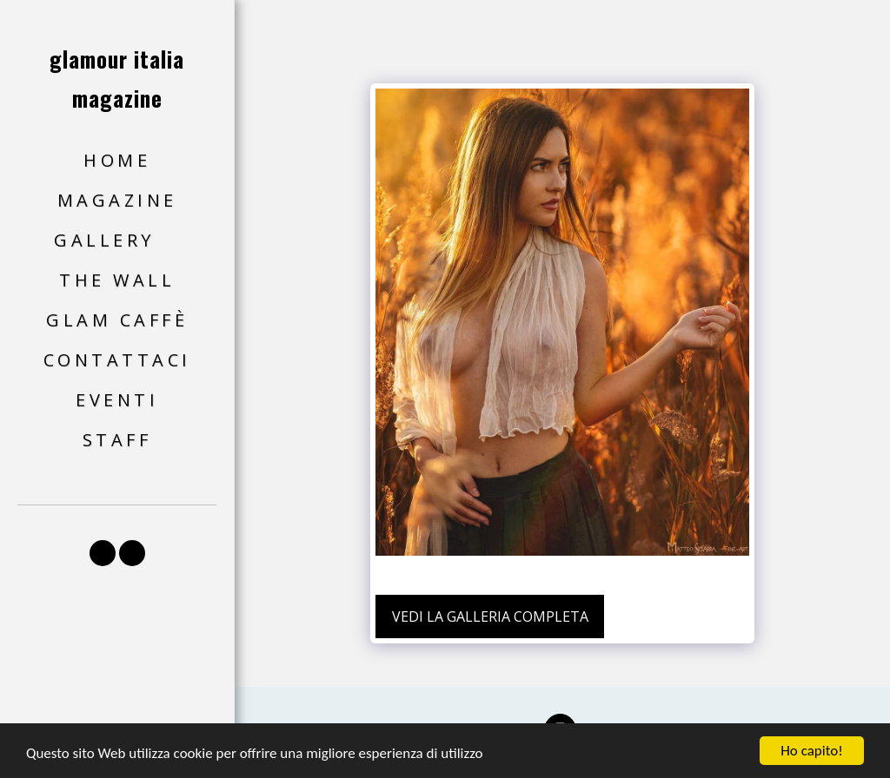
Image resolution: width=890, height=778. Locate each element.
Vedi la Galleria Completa (490, 616)
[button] (117, 240)
